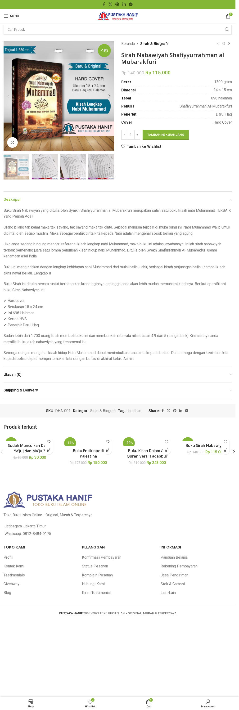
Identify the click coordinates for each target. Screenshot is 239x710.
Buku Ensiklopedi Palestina (88, 453)
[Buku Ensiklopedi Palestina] (88, 441)
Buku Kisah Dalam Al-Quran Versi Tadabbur (147, 453)
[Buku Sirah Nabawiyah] (206, 438)
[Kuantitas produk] (130, 135)
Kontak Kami (14, 566)
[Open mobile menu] (11, 16)
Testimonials (14, 575)
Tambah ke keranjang (165, 134)
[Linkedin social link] (124, 4)
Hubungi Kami (93, 584)
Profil (8, 557)
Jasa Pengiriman (174, 575)
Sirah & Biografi (154, 43)
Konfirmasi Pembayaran (101, 557)
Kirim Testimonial (96, 592)
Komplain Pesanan (97, 575)
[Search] (118, 30)
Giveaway (11, 584)
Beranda (128, 43)
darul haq (133, 411)
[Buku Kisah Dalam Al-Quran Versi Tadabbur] (147, 441)
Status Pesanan (95, 566)
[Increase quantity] (137, 135)
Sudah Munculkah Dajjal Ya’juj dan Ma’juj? (29, 448)
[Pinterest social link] (117, 4)
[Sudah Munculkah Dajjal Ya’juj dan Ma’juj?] (29, 438)
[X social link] (110, 4)
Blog (7, 592)
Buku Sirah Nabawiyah (206, 445)
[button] (8, 96)
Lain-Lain (168, 592)
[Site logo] (118, 15)
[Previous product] (218, 44)
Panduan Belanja (174, 557)
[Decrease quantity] (124, 135)
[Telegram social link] (130, 4)
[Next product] (229, 44)
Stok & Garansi (173, 584)
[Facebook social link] (104, 4)
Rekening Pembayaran (179, 566)
